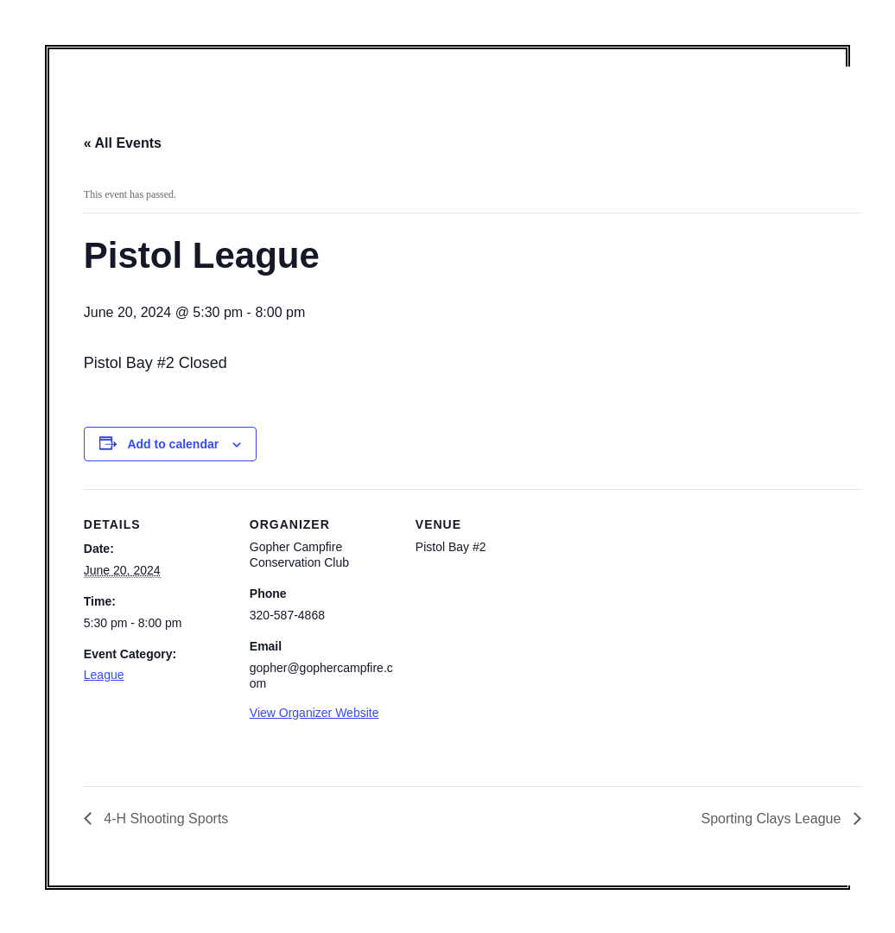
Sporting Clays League (772, 818)
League (104, 675)
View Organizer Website (314, 713)
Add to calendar (173, 444)
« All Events (123, 143)
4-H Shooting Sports (164, 818)
